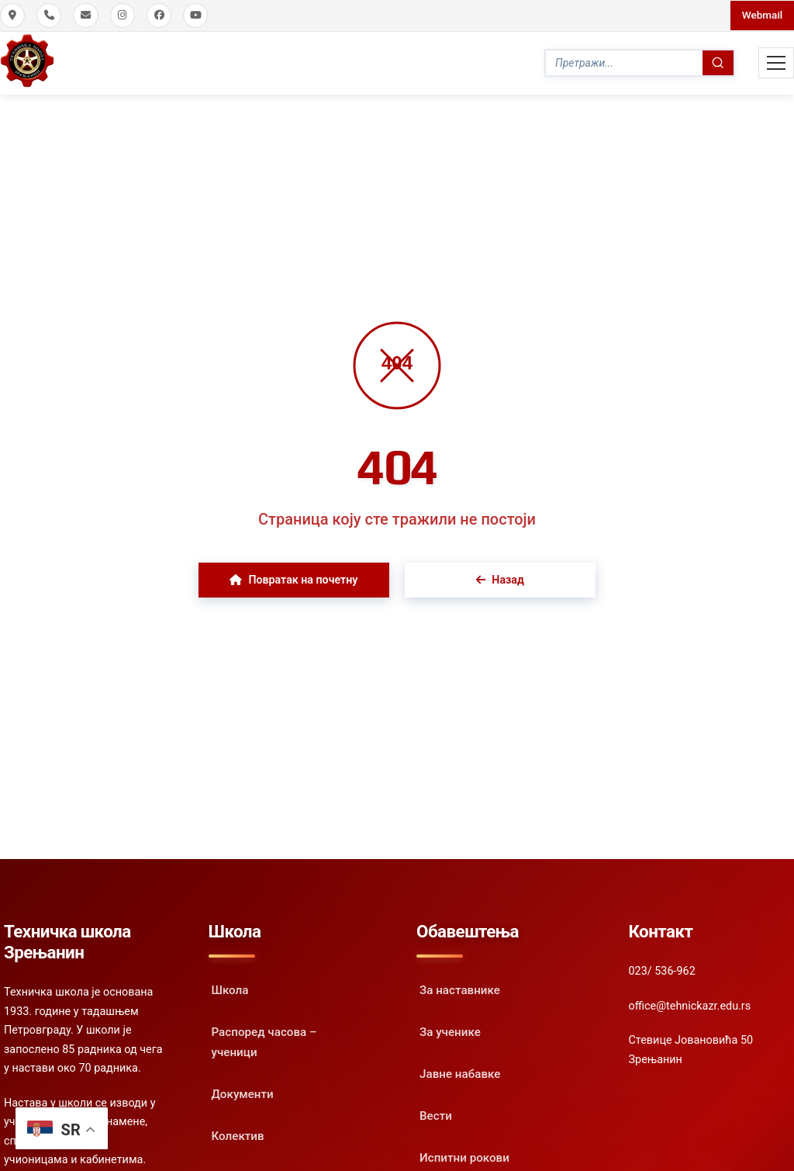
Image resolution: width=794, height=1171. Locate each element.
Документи (243, 1091)
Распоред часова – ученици (264, 1040)
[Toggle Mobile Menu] (776, 62)
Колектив (238, 1133)
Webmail (761, 15)
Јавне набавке (459, 1072)
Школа (230, 988)
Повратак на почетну (293, 577)
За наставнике (459, 988)
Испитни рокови (464, 1155)
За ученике (450, 1030)
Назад (501, 577)
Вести (435, 1113)
